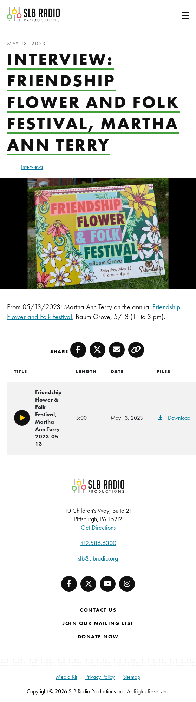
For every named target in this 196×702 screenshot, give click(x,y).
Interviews (32, 167)
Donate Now (98, 636)
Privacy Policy (100, 677)
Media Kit (66, 677)
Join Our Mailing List (98, 623)
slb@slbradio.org (98, 558)
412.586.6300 (98, 543)
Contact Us (98, 610)
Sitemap (131, 677)
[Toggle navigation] (176, 14)
